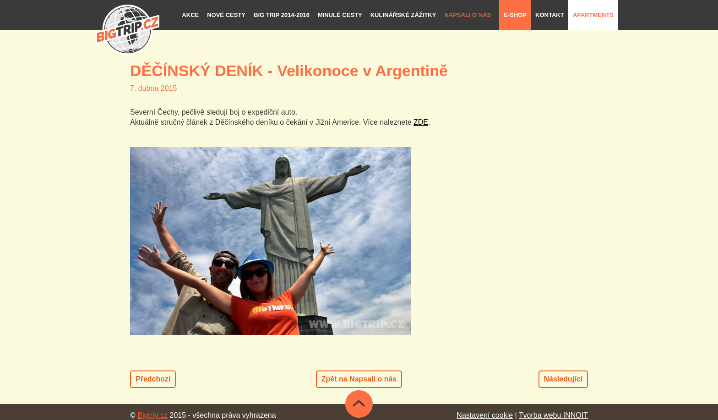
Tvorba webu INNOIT (553, 415)
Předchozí (153, 379)
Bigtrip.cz (152, 415)
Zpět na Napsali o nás (359, 379)
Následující (563, 379)
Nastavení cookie (485, 415)
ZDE (420, 122)
